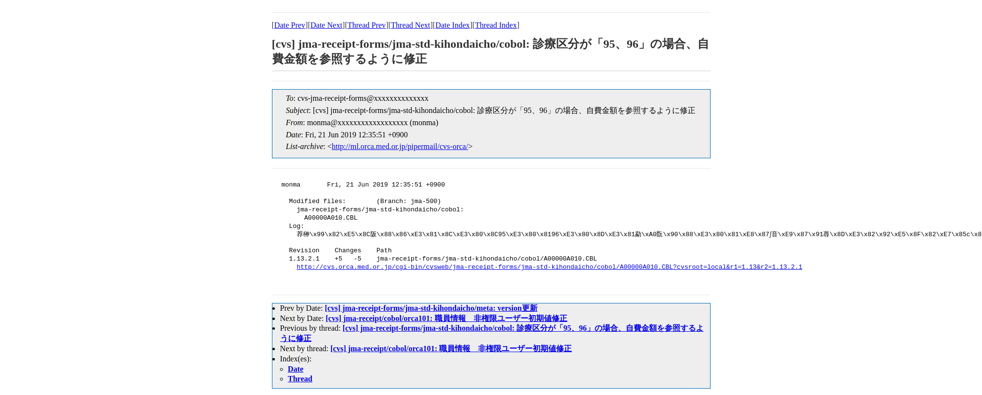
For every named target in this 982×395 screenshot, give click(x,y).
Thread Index (496, 25)
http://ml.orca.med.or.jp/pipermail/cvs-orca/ (400, 146)
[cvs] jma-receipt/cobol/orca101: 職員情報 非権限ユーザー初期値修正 (446, 318)
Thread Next (410, 25)
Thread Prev (366, 25)
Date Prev (290, 25)
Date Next (326, 25)
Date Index (452, 25)
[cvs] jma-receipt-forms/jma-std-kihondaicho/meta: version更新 (431, 308)
